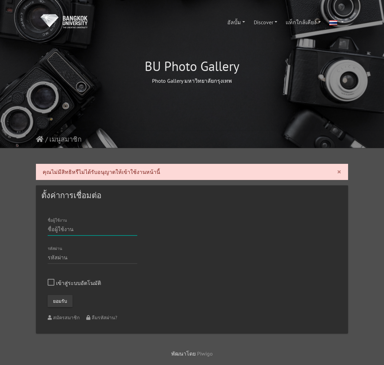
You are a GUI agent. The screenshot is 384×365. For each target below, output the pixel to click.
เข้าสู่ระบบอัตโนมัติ (74, 283)
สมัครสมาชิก (64, 318)
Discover (263, 22)
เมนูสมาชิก (65, 139)
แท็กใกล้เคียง (301, 22)
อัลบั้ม (234, 22)
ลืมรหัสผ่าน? (101, 318)
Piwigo (205, 353)
